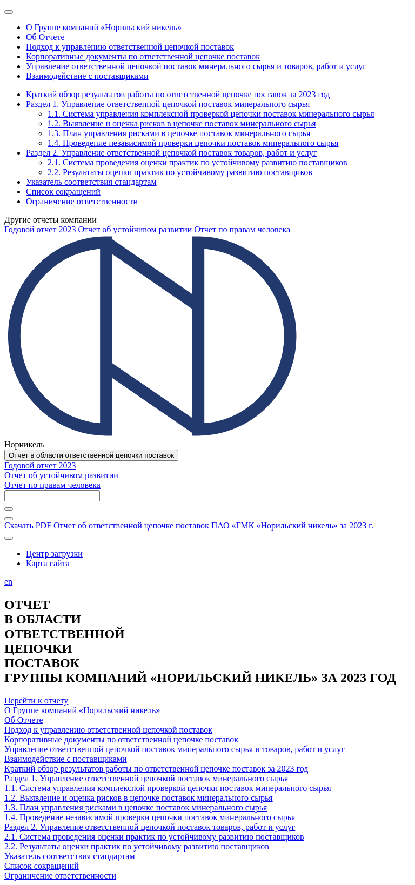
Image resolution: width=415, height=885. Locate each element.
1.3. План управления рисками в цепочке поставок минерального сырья (135, 807)
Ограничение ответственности (60, 875)
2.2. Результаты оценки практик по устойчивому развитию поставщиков (136, 846)
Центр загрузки (54, 553)
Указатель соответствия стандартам (69, 856)
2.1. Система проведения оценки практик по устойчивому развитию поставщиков (154, 836)
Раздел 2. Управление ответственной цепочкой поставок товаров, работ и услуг (149, 827)
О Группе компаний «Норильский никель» (82, 710)
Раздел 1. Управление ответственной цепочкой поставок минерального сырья (146, 778)
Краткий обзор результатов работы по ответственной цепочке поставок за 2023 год (156, 768)
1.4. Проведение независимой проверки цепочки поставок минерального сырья (149, 817)
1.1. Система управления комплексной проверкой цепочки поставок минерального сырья (167, 788)
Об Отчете (23, 720)
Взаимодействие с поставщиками (65, 758)
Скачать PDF (188, 525)
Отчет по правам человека (242, 229)
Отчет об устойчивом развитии (135, 229)
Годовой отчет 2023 (40, 229)
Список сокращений (41, 865)
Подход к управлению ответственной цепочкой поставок (108, 729)
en (8, 581)
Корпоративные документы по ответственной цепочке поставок (121, 739)
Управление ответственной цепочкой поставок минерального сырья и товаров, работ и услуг (174, 749)
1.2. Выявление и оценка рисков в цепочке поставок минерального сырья (138, 797)
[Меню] (8, 12)
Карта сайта (48, 563)
